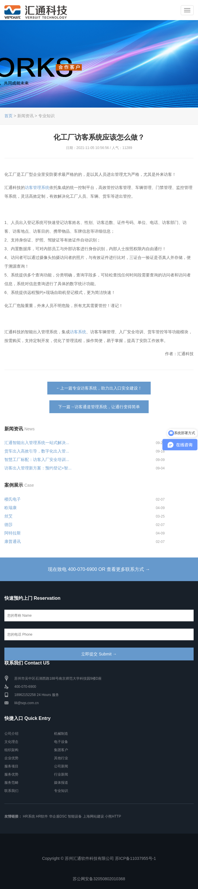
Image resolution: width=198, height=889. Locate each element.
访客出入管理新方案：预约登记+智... (38, 468)
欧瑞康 (10, 507)
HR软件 (42, 816)
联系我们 (11, 791)
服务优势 (11, 774)
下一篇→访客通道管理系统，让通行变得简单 (99, 406)
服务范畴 (11, 783)
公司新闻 (61, 766)
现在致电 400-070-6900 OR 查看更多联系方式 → (99, 569)
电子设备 (61, 742)
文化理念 (11, 742)
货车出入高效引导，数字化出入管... (36, 451)
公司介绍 (11, 734)
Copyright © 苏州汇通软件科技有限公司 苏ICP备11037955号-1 (99, 858)
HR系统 (29, 816)
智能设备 (75, 816)
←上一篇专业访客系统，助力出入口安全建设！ (99, 388)
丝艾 (8, 516)
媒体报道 (61, 783)
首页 (8, 115)
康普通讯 (12, 541)
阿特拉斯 (12, 533)
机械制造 (61, 734)
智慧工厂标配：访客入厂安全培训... (36, 459)
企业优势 (11, 758)
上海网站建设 (93, 816)
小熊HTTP (113, 816)
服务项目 (11, 766)
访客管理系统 (37, 187)
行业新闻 (61, 774)
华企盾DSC (58, 816)
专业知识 (61, 791)
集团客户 (61, 750)
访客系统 (78, 331)
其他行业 (61, 758)
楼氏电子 (12, 499)
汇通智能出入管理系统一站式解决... (36, 442)
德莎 (8, 524)
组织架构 (11, 750)
